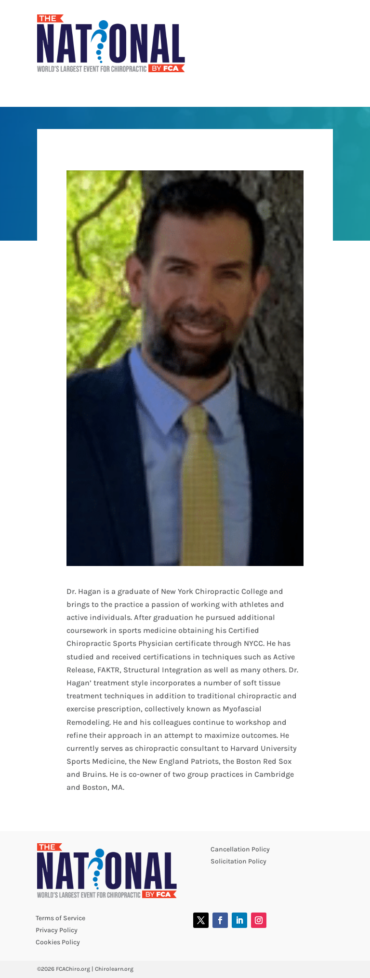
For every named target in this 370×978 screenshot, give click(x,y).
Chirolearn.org (114, 968)
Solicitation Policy (238, 861)
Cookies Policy (58, 942)
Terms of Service (60, 918)
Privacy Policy (57, 930)
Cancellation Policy (240, 849)
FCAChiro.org (73, 968)
